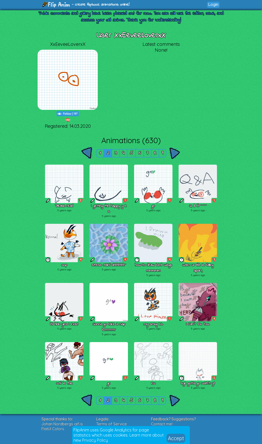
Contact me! (161, 423)
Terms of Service (111, 423)
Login (213, 4)
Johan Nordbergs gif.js (62, 423)
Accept (176, 438)
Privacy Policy (95, 440)
